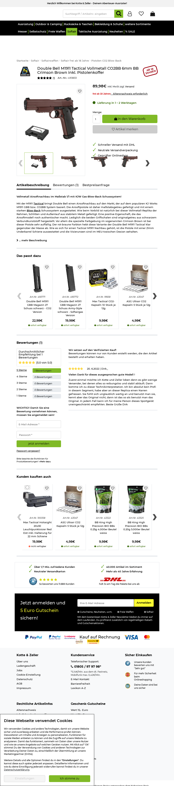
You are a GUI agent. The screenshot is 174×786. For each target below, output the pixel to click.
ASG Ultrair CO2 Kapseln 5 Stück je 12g (136, 297)
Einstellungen (24, 778)
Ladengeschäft (26, 660)
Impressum (24, 682)
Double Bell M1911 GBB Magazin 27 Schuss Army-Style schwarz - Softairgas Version (70, 302)
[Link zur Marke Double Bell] (25, 68)
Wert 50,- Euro (80, 713)
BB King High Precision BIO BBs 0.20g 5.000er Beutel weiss (136, 522)
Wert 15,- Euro (79, 704)
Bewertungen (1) (66, 179)
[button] (25, 26)
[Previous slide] (21, 158)
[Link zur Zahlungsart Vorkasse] (79, 636)
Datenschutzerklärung (16, 769)
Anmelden (145, 597)
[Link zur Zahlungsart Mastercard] (147, 631)
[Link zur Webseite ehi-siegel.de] (127, 668)
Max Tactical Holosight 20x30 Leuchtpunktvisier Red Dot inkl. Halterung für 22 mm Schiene (37, 523)
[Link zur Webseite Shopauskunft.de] (127, 657)
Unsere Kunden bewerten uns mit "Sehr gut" (144, 659)
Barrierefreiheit (80, 678)
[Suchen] (118, 15)
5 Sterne (22, 364)
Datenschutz (25, 673)
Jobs (19, 664)
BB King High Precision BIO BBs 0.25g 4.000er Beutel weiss (103, 522)
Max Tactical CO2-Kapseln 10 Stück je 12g (103, 299)
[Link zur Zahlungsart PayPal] (33, 631)
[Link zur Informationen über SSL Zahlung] (127, 680)
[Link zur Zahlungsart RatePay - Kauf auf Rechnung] (70, 631)
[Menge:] (96, 113)
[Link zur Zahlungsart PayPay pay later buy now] (54, 631)
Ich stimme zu (69, 778)
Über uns (22, 655)
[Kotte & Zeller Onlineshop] (38, 14)
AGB (19, 678)
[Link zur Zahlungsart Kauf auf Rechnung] (99, 631)
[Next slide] (148, 158)
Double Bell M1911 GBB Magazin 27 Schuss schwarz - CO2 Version (37, 301)
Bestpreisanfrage (96, 179)
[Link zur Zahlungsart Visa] (131, 631)
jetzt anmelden (38, 438)
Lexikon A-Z (78, 682)
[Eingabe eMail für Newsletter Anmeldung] (105, 597)
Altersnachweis (26, 704)
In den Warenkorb (129, 113)
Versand (129, 81)
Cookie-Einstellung (28, 669)
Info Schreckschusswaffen (33, 708)
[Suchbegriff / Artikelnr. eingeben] (88, 15)
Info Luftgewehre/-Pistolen (33, 713)
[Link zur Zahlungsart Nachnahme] (93, 636)
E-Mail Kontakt (80, 673)
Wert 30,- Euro (80, 708)
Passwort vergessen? (28, 445)
